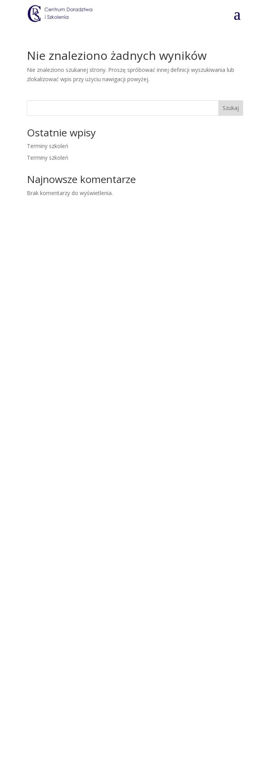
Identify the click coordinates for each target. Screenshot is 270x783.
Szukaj (231, 108)
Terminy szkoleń (47, 146)
